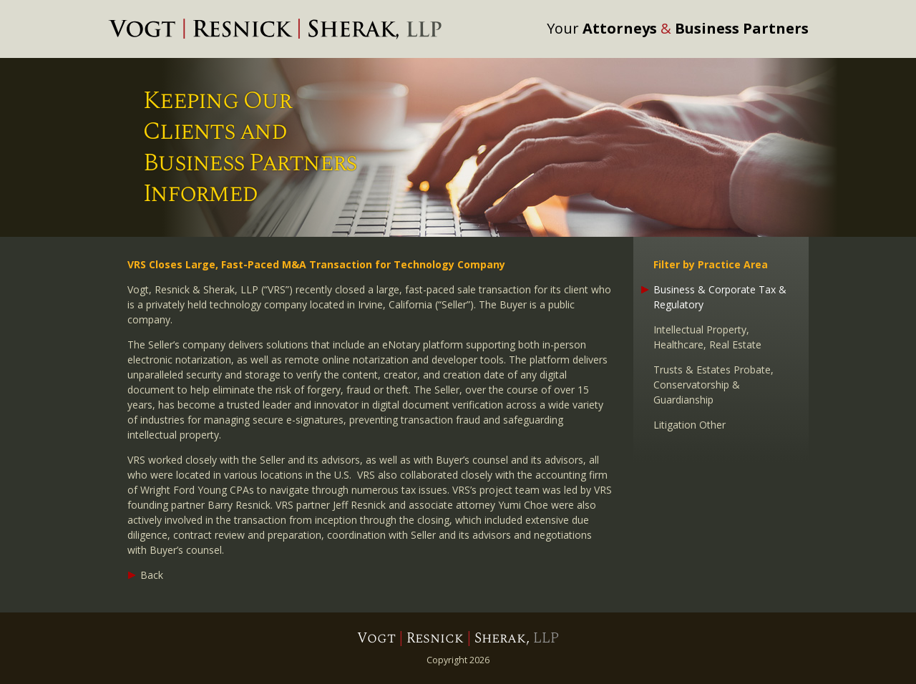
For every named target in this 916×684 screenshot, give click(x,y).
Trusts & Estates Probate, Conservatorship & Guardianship (713, 384)
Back (151, 575)
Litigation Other (689, 424)
